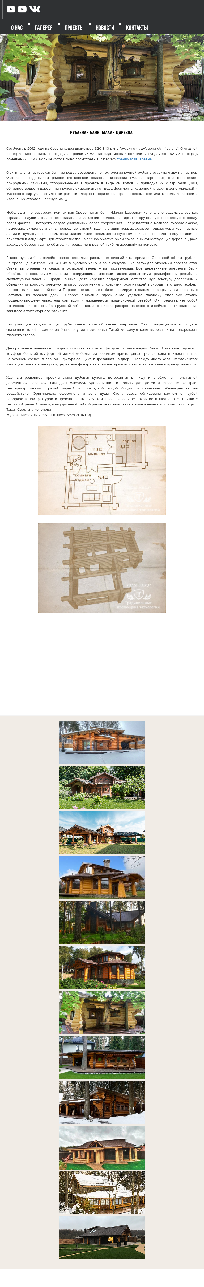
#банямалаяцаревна (134, 159)
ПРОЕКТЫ (74, 28)
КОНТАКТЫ (137, 28)
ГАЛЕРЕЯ (44, 28)
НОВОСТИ (105, 28)
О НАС (17, 28)
